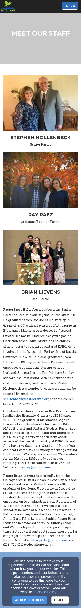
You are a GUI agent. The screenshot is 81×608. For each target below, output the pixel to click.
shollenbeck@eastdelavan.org (26, 399)
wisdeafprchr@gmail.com (47, 540)
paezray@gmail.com (34, 467)
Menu (71, 5)
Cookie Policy (45, 592)
